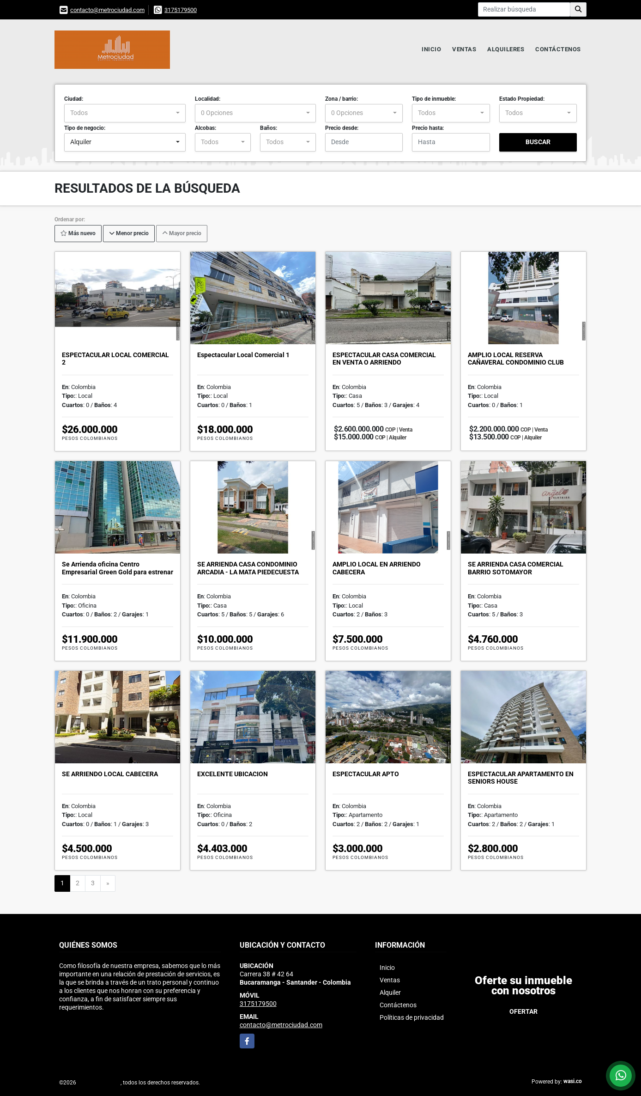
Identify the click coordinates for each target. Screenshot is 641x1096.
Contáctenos (558, 49)
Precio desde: (341, 128)
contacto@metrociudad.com (107, 9)
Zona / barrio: (341, 99)
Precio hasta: (428, 128)
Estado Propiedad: (521, 99)
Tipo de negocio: (84, 128)
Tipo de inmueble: (434, 99)
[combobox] (125, 113)
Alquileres (505, 49)
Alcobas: (205, 128)
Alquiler (390, 992)
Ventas (464, 49)
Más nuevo (78, 233)
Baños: (268, 128)
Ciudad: (73, 99)
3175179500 (180, 9)
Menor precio (129, 233)
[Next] (107, 883)
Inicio (431, 49)
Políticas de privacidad (412, 1017)
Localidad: (207, 99)
